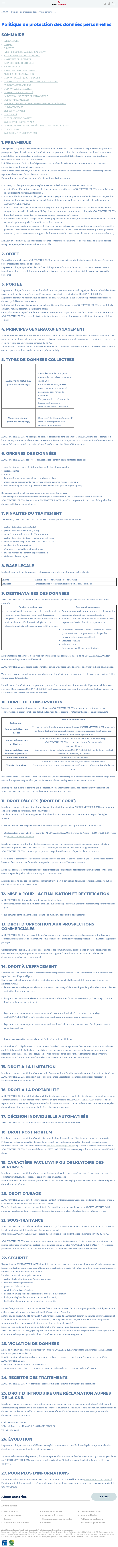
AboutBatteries (14, 1497)
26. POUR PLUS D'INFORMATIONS (20, 132)
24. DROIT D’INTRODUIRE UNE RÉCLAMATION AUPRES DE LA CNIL (37, 125)
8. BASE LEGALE (12, 66)
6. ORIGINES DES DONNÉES (17, 59)
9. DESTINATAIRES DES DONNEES (20, 70)
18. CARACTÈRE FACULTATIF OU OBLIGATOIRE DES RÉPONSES (35, 103)
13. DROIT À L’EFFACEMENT (17, 85)
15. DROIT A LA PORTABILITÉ (18, 92)
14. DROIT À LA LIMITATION (18, 88)
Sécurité (7, 1519)
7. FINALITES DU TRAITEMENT (19, 62)
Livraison (46, 1522)
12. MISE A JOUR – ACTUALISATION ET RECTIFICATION (31, 81)
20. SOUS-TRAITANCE (14, 110)
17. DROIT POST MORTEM (16, 99)
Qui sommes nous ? (13, 1515)
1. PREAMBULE (11, 40)
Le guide (104, 1497)
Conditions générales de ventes (57, 1519)
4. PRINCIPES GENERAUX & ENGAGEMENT (25, 51)
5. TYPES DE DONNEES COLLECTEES (22, 55)
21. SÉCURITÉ (10, 114)
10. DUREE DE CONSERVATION (19, 74)
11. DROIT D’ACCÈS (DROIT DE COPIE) (22, 77)
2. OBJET (8, 44)
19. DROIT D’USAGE (13, 107)
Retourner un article (52, 1511)
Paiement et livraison (52, 1515)
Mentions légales (89, 1515)
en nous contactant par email (20, 836)
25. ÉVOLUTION (11, 129)
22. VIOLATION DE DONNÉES (18, 118)
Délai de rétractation (90, 1511)
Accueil (4, 12)
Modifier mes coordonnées (16, 1522)
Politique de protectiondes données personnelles (33, 12)
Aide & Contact (11, 1511)
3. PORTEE (9, 48)
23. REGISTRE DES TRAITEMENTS (20, 121)
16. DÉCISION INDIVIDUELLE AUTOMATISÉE (26, 96)
